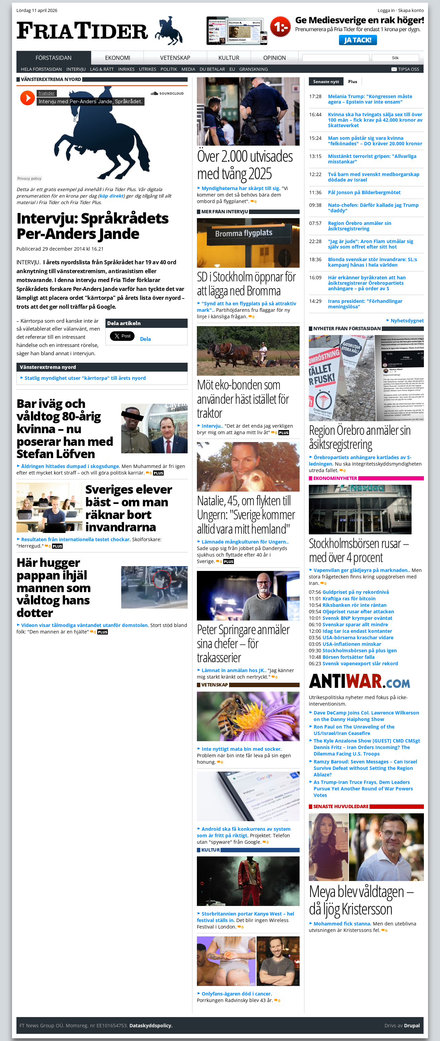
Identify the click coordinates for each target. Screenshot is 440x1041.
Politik (169, 69)
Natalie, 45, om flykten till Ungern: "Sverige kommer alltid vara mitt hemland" (246, 514)
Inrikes (126, 69)
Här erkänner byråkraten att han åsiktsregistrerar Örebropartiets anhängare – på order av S (367, 283)
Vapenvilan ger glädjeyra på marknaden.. (362, 570)
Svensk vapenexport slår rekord (360, 663)
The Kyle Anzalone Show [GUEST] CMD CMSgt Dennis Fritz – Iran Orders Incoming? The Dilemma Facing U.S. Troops (367, 747)
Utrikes (147, 69)
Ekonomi (117, 58)
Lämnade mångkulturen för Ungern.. (245, 541)
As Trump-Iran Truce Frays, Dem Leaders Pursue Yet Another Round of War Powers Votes (363, 788)
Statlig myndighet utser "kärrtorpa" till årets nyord (85, 378)
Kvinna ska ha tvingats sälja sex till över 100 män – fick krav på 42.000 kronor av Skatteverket (375, 120)
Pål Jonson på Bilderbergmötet (364, 192)
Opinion (274, 58)
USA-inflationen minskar (352, 644)
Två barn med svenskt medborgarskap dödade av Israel (373, 177)
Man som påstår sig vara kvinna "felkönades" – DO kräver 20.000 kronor (375, 141)
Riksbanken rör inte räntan (355, 605)
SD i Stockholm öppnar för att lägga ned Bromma (246, 283)
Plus (352, 81)
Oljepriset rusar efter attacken (358, 611)
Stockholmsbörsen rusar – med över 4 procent (359, 550)
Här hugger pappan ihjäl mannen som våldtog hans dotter (53, 587)
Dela (145, 338)
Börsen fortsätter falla (349, 657)
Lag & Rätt (102, 69)
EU (232, 69)
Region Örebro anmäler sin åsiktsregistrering (359, 226)
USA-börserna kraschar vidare (358, 637)
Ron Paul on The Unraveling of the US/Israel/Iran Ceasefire (354, 729)
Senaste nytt (328, 80)
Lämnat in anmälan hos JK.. (234, 670)
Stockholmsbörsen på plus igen (360, 650)
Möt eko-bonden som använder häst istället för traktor (243, 398)
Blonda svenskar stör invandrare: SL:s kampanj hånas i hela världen (372, 262)
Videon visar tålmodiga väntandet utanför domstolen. (85, 625)
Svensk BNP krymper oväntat (357, 618)
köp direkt (111, 195)
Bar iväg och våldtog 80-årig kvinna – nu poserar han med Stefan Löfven (64, 428)
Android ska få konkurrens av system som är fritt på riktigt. (244, 832)
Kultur (228, 58)
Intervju (76, 69)
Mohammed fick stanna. (343, 923)
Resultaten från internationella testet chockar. (76, 539)
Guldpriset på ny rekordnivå (356, 592)
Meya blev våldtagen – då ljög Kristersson (361, 899)
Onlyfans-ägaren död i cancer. (237, 993)
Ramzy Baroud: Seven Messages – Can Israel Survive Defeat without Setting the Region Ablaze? (365, 768)
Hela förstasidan (41, 69)
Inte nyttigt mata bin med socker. (242, 749)
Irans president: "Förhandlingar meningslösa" (365, 304)
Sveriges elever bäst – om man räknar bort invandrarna (128, 508)
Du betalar (212, 69)
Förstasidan (54, 58)
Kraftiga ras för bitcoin (349, 598)
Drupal (412, 1025)
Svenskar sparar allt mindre (355, 624)
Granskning (253, 69)
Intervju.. (212, 426)
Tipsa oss (408, 69)
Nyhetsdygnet (407, 320)
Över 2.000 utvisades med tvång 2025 (245, 164)
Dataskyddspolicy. (151, 1025)
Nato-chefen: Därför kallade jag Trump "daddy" (373, 208)
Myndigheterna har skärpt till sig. (241, 188)
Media (188, 69)
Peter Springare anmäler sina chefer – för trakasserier (243, 643)
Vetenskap (175, 58)
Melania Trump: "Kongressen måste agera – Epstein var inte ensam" (370, 99)
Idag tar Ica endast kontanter (357, 631)
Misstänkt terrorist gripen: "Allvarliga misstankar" (372, 159)
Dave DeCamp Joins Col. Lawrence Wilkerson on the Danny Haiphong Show (366, 715)
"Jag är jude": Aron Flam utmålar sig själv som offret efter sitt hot (370, 244)
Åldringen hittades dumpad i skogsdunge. (70, 466)
